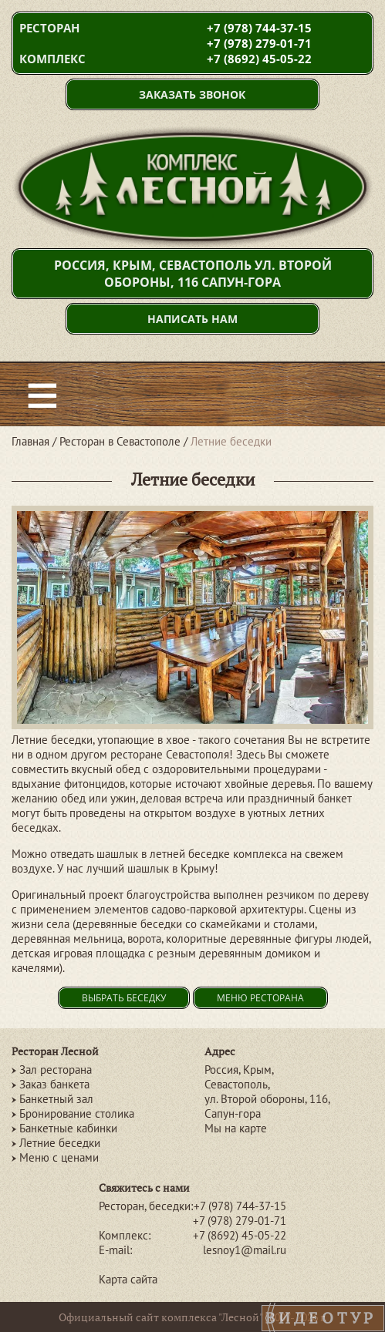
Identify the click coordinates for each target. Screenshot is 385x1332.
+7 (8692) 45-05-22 (259, 58)
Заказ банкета (54, 1084)
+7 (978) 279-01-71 (259, 43)
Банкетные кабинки (68, 1128)
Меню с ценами (59, 1157)
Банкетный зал (56, 1099)
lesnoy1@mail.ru (244, 1250)
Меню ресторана (260, 997)
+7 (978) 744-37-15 (259, 27)
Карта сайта (128, 1279)
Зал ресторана (55, 1069)
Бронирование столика (76, 1113)
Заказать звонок (192, 94)
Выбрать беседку (124, 997)
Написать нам (192, 318)
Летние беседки (59, 1142)
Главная (30, 441)
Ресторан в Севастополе (120, 441)
